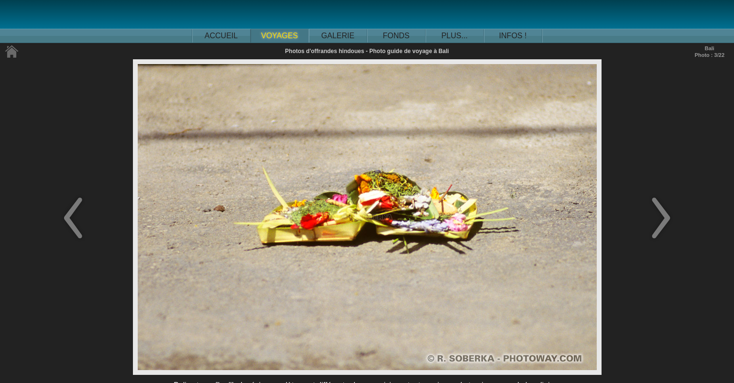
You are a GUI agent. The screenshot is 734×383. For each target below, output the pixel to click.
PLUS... (454, 36)
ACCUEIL (221, 36)
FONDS (396, 36)
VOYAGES (279, 36)
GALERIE (337, 36)
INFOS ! (513, 36)
